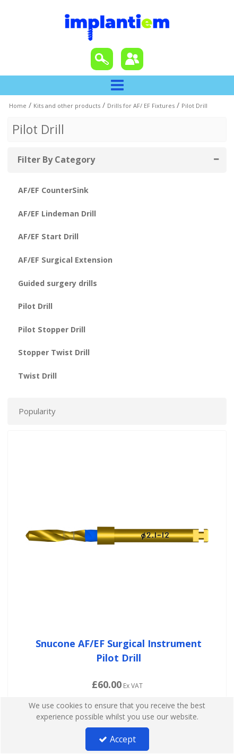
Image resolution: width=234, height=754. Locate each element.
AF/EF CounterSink (53, 190)
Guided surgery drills (57, 283)
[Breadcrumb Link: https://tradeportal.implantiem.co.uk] (18, 105)
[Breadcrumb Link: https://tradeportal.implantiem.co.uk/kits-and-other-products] (66, 105)
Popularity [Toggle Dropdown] (37, 411)
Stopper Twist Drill (54, 352)
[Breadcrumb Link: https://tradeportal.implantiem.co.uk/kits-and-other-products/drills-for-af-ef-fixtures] (141, 105)
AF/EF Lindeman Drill (57, 213)
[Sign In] (132, 59)
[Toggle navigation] (117, 86)
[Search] (102, 59)
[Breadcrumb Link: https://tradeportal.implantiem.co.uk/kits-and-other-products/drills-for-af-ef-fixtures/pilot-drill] (194, 105)
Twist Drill (37, 376)
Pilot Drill (35, 306)
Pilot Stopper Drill (51, 329)
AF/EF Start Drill (48, 236)
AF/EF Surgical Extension (65, 260)
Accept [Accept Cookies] (117, 739)
